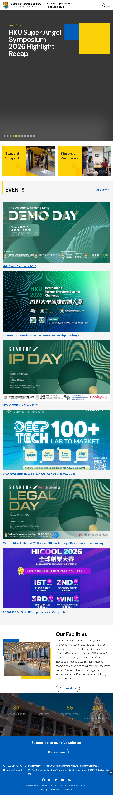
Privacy (44, 790)
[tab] (4, 136)
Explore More (68, 688)
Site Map (68, 790)
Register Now (56, 752)
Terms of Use (56, 790)
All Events (103, 190)
